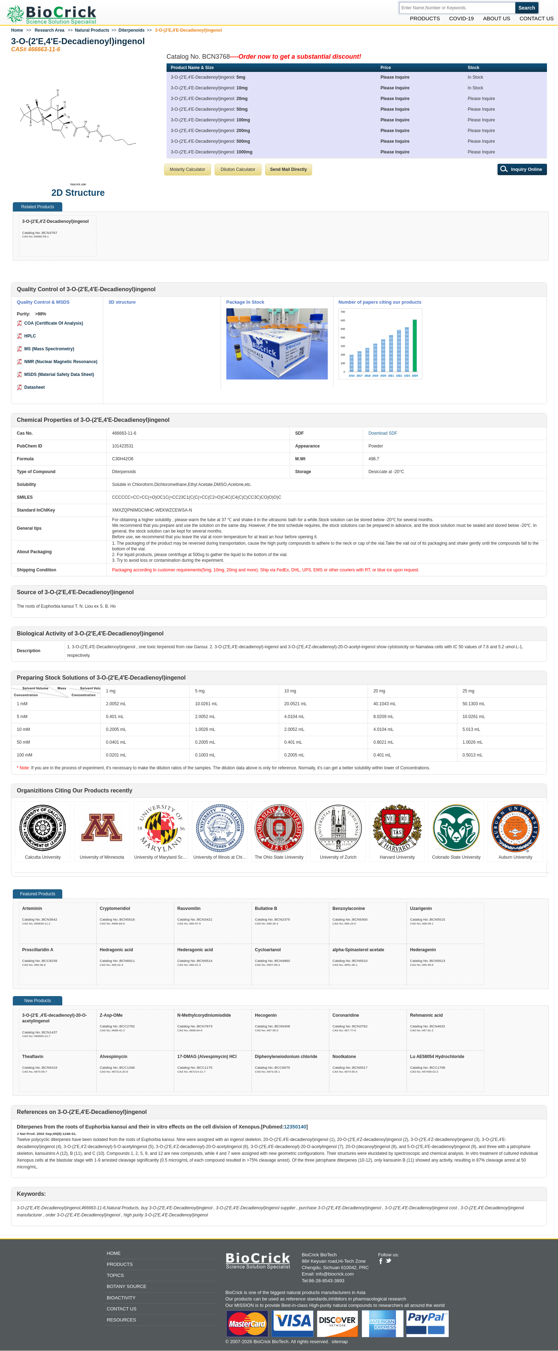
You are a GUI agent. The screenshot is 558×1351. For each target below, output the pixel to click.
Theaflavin (32, 1057)
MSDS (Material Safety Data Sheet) (59, 375)
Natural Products (92, 30)
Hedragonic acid (116, 950)
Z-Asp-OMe (111, 1016)
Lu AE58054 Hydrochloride (437, 1057)
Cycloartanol (268, 950)
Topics (115, 1276)
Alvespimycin (113, 1057)
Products (425, 19)
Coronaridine (345, 1016)
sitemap (340, 1342)
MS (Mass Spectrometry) (49, 349)
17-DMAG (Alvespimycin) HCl (207, 1057)
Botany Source (126, 1287)
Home (17, 30)
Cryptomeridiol (115, 909)
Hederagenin (423, 950)
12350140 (295, 1127)
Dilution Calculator (238, 169)
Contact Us (537, 19)
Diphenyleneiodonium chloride (286, 1057)
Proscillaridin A (37, 950)
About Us (496, 19)
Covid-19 (461, 19)
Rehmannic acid (426, 1016)
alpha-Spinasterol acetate (358, 950)
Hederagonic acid (195, 950)
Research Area (49, 30)
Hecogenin (266, 1016)
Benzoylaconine (348, 909)
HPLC (30, 336)
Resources (121, 1320)
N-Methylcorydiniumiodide (204, 1016)
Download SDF (382, 433)
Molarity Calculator (187, 169)
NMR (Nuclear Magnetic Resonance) (60, 362)
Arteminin (32, 909)
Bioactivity (121, 1298)
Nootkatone (344, 1057)
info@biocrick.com (335, 1274)
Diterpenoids (131, 30)
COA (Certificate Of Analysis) (53, 323)
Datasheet (34, 388)
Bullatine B (266, 909)
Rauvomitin (188, 909)
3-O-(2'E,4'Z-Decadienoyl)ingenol (55, 222)
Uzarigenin (421, 909)
